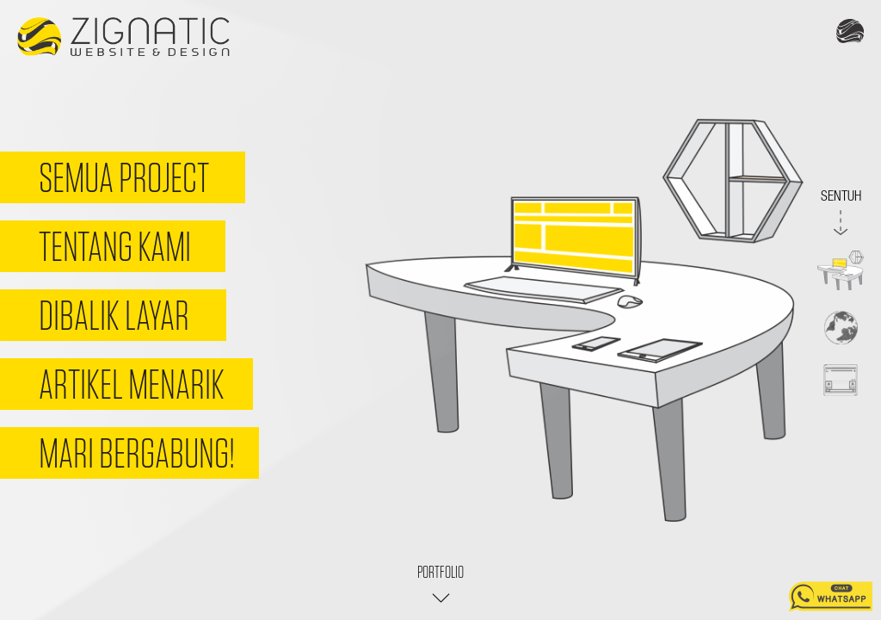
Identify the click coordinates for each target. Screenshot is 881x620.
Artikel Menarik (132, 384)
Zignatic (123, 38)
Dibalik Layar (114, 315)
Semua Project (124, 177)
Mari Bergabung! (137, 453)
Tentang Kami (115, 246)
